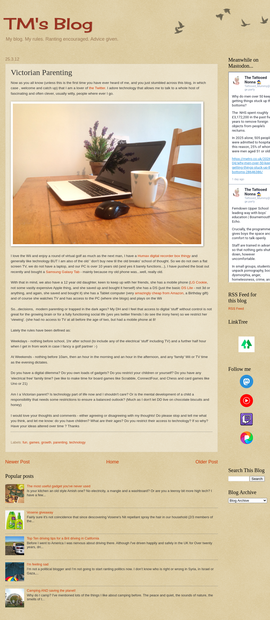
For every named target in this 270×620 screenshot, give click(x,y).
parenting (60, 442)
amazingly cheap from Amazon (159, 293)
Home (112, 461)
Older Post (206, 461)
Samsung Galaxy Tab (63, 272)
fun (25, 442)
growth (46, 442)
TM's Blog (49, 23)
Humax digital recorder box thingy (165, 256)
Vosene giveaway (40, 512)
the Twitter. (97, 88)
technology (77, 442)
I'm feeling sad (38, 564)
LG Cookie (198, 282)
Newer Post (17, 461)
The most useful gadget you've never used (58, 486)
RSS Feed (236, 309)
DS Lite (187, 288)
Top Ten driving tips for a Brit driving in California (63, 538)
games (34, 442)
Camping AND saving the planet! (51, 590)
